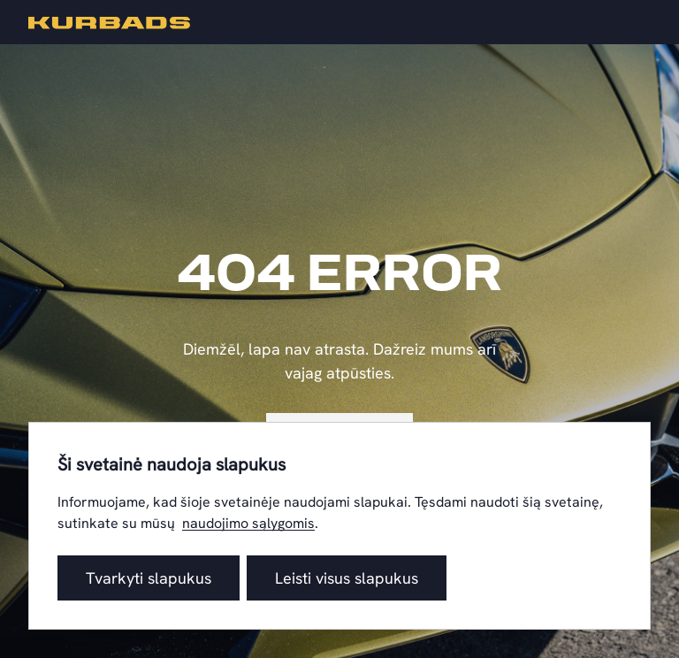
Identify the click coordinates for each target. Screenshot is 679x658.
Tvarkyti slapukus (148, 578)
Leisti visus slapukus (346, 578)
